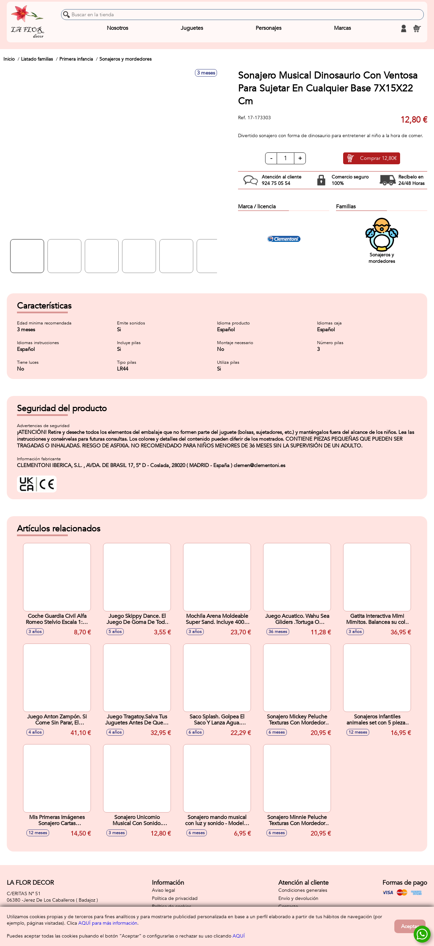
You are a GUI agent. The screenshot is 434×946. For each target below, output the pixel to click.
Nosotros (117, 28)
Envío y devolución (298, 898)
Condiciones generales (302, 890)
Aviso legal (163, 890)
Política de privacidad (175, 898)
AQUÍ (239, 936)
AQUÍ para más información (107, 923)
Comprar (378, 158)
